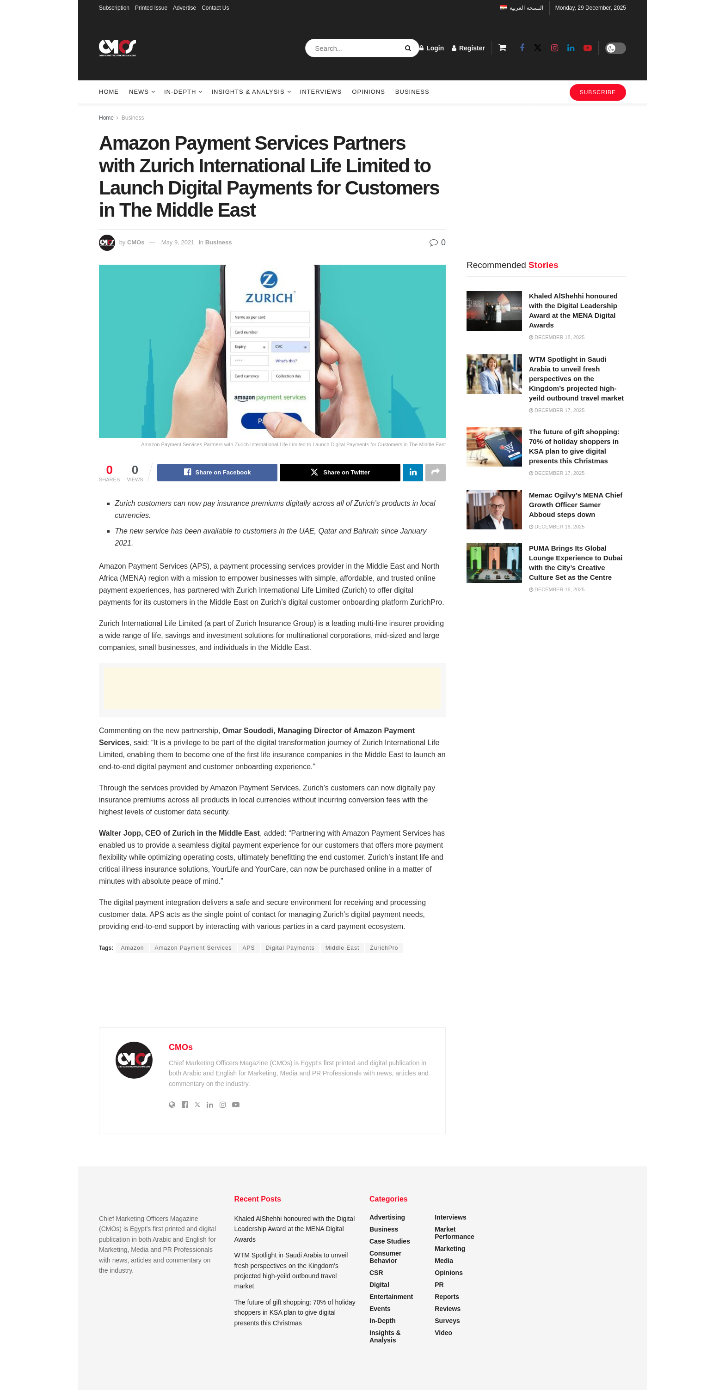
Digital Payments (290, 948)
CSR (376, 1272)
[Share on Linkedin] (413, 472)
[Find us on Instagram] (554, 48)
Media (444, 1260)
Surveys (447, 1320)
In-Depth (180, 91)
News (139, 91)
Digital (379, 1284)
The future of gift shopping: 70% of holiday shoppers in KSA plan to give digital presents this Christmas (295, 1313)
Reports (447, 1296)
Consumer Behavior (385, 1257)
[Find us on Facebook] (522, 48)
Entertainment (391, 1296)
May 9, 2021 (178, 242)
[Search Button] (409, 48)
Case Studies (389, 1241)
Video (443, 1332)
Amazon (132, 948)
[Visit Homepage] (117, 48)
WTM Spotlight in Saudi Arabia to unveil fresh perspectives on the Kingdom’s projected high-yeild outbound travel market (576, 378)
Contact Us (215, 8)
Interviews (321, 91)
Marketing (450, 1248)
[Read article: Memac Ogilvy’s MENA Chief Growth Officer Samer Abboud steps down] (494, 510)
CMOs (136, 242)
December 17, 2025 (556, 410)
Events (380, 1308)
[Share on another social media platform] (435, 472)
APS (249, 948)
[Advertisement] (272, 688)
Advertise (184, 8)
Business (412, 91)
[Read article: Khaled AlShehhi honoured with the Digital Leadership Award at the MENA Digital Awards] (494, 311)
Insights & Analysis (247, 91)
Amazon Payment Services (193, 948)
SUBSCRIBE (598, 92)
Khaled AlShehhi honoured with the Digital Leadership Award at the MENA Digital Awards (294, 1229)
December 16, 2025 (556, 526)
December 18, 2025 (556, 337)
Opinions (368, 91)
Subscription (114, 8)
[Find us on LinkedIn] (570, 48)
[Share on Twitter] (340, 472)
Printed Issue (151, 8)
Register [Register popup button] (468, 48)
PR (439, 1284)
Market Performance (454, 1233)
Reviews (448, 1308)
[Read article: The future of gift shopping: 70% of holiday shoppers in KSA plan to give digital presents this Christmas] (494, 447)
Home (109, 91)
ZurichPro (384, 948)
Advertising (387, 1217)
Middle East (343, 948)
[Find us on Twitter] (538, 48)
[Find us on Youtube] (588, 48)
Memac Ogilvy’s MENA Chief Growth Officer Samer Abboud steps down (575, 504)
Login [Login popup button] (431, 48)
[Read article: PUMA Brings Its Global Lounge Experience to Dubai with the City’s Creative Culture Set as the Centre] (494, 563)
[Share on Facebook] (217, 472)
